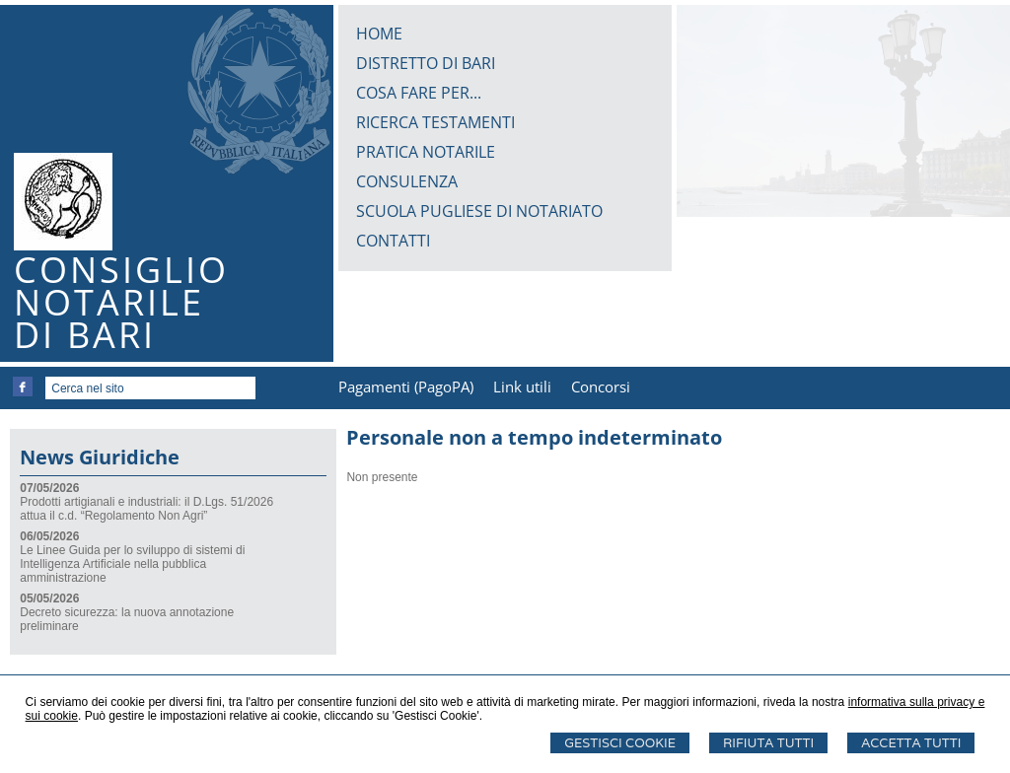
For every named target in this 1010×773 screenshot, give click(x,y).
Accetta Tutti (911, 743)
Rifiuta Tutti (768, 743)
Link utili (522, 386)
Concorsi (600, 386)
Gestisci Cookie (620, 743)
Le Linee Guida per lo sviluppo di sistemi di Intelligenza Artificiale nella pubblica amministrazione (132, 564)
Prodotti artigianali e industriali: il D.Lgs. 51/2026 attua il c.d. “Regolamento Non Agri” (146, 509)
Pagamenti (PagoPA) (405, 386)
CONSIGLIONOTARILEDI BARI (121, 302)
